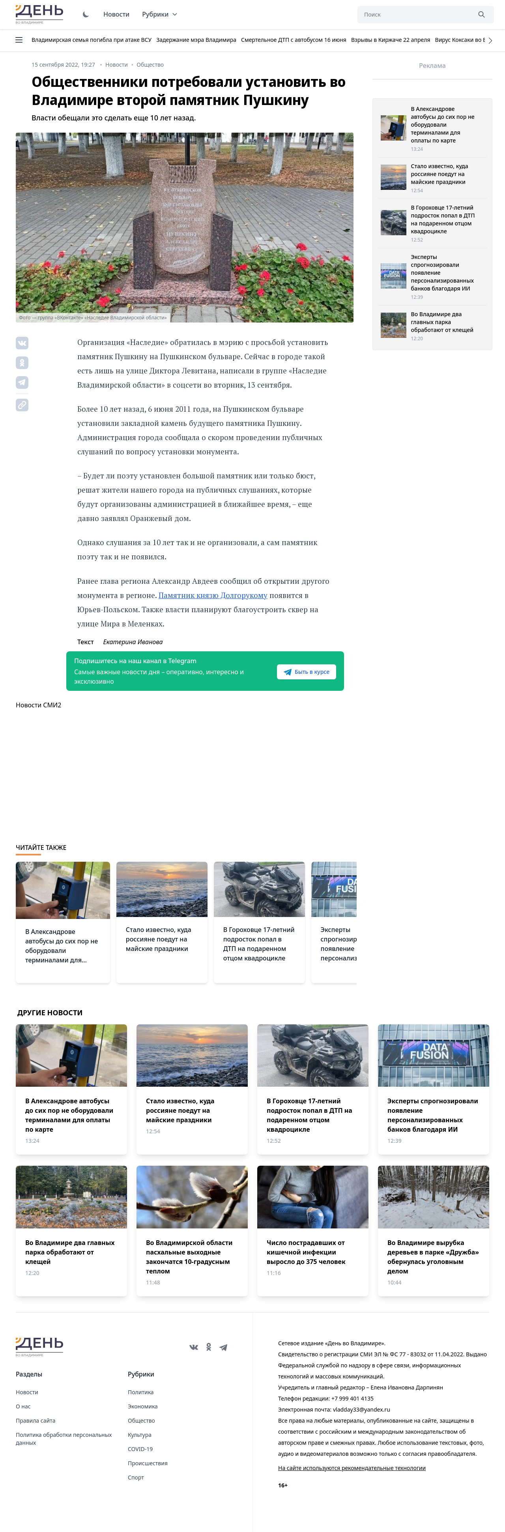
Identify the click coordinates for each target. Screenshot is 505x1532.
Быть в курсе (306, 672)
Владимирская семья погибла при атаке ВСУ (92, 39)
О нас (23, 1406)
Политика (141, 1392)
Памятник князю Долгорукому (213, 595)
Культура (140, 1434)
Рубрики (160, 14)
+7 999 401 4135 (352, 1398)
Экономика (143, 1406)
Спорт (136, 1477)
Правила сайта (35, 1420)
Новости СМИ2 (38, 705)
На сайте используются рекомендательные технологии (352, 1468)
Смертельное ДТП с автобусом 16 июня (293, 39)
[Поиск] (414, 14)
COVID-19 (140, 1449)
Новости (116, 14)
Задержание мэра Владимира (196, 39)
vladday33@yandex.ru (361, 1409)
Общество (141, 1420)
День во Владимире (40, 14)
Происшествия (148, 1463)
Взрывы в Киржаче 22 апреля (390, 39)
